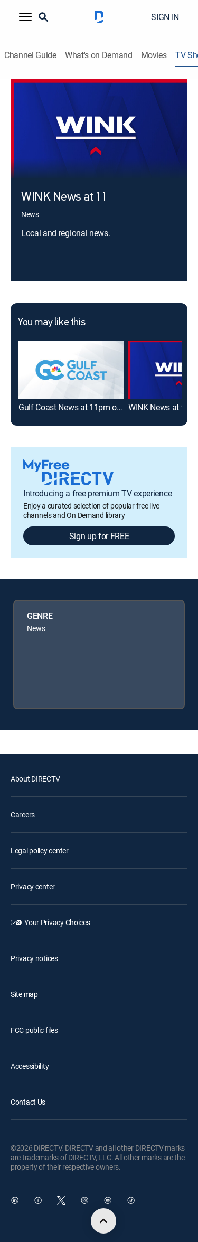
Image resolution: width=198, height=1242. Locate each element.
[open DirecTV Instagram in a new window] (84, 1200)
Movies (154, 55)
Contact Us (28, 1102)
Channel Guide (30, 55)
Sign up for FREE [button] (99, 536)
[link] (71, 370)
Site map (24, 994)
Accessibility (30, 1066)
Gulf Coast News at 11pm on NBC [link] (78, 407)
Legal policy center (40, 850)
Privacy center (33, 886)
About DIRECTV (35, 779)
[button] (25, 17)
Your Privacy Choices (57, 922)
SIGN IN (165, 17)
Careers (23, 815)
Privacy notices (34, 958)
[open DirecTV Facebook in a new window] (38, 1200)
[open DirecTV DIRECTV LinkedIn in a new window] (15, 1200)
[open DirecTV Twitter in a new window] (61, 1200)
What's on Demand (99, 55)
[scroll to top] (103, 1221)
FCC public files (34, 1030)
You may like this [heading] (51, 322)
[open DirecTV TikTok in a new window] (131, 1200)
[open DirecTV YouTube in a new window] (107, 1200)
